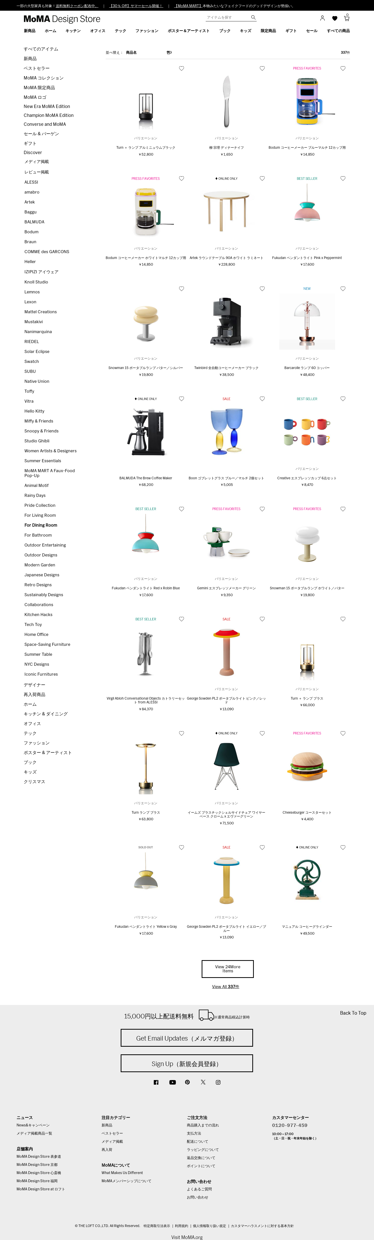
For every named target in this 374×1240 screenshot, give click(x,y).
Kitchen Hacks (38, 615)
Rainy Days (35, 496)
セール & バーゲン (41, 134)
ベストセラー (37, 68)
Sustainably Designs (43, 595)
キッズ (30, 772)
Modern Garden (39, 565)
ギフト (30, 143)
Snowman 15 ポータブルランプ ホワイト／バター (307, 588)
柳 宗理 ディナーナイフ (226, 147)
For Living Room (40, 515)
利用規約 (181, 1226)
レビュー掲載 (36, 172)
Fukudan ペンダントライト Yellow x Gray (146, 927)
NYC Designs (36, 664)
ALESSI (31, 182)
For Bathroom (38, 535)
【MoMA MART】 (188, 6)
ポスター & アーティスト (48, 753)
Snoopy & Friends (41, 431)
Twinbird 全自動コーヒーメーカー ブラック (226, 368)
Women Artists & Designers (50, 451)
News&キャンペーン (33, 1125)
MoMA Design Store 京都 (37, 1165)
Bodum (31, 232)
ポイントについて (201, 1166)
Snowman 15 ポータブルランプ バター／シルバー (145, 368)
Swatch (31, 362)
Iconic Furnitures (41, 674)
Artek (29, 202)
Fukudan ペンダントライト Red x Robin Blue (146, 588)
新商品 (30, 59)
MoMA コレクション (44, 78)
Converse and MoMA (45, 124)
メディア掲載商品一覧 (34, 1133)
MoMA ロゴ (35, 97)
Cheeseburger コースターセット (307, 812)
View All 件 (225, 987)
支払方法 (194, 1133)
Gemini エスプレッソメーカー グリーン (226, 588)
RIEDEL (31, 342)
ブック (30, 762)
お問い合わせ (197, 1197)
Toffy (29, 391)
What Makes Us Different (122, 1173)
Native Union (36, 381)
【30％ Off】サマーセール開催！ (136, 6)
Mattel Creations (40, 312)
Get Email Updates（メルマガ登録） (187, 1038)
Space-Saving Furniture (47, 645)
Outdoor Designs (40, 555)
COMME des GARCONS (46, 252)
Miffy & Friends (38, 421)
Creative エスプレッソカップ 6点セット (307, 478)
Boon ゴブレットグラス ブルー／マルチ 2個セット (226, 478)
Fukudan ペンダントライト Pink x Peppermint (307, 258)
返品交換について (201, 1158)
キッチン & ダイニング (46, 714)
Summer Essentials (42, 461)
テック (30, 733)
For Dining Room (40, 525)
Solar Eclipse (36, 352)
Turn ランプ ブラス (146, 812)
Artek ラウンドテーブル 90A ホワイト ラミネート (227, 258)
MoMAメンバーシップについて (126, 1181)
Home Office (36, 635)
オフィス (32, 723)
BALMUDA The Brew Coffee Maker (145, 478)
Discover (33, 153)
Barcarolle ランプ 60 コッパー (307, 368)
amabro (31, 192)
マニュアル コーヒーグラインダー (307, 927)
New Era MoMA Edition (47, 106)
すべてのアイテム (41, 49)
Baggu (30, 212)
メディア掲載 (36, 162)
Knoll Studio (36, 282)
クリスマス (34, 782)
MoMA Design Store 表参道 (39, 1157)
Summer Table (38, 654)
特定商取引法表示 (157, 1226)
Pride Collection (40, 505)
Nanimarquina (38, 332)
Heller (30, 262)
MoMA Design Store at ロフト (41, 1189)
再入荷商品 (34, 694)
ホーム (30, 704)
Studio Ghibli (36, 441)
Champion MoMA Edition (49, 115)
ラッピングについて (203, 1150)
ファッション (37, 743)
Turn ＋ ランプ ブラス (307, 698)
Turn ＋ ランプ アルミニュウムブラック (145, 147)
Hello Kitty (34, 411)
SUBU (30, 372)
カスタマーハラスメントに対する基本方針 (262, 1226)
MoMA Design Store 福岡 (37, 1181)
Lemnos (32, 292)
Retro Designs (38, 585)
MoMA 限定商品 (39, 88)
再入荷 (107, 1150)
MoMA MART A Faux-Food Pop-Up (49, 473)
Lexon (30, 302)
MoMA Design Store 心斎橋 (39, 1173)
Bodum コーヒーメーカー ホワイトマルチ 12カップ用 (146, 258)
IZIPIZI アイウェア (41, 272)
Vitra (29, 401)
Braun (30, 242)
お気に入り (181, 68)
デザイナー (34, 685)
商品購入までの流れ (203, 1125)
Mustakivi (33, 322)
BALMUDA (34, 222)
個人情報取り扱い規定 (209, 1226)
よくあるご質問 (199, 1189)
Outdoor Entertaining (45, 545)
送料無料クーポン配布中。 (77, 6)
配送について (197, 1141)
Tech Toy (33, 625)
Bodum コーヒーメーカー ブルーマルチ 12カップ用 (307, 147)
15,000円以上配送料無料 (187, 1015)
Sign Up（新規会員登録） (187, 1063)
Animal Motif (36, 486)
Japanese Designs (41, 575)
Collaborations (38, 605)
